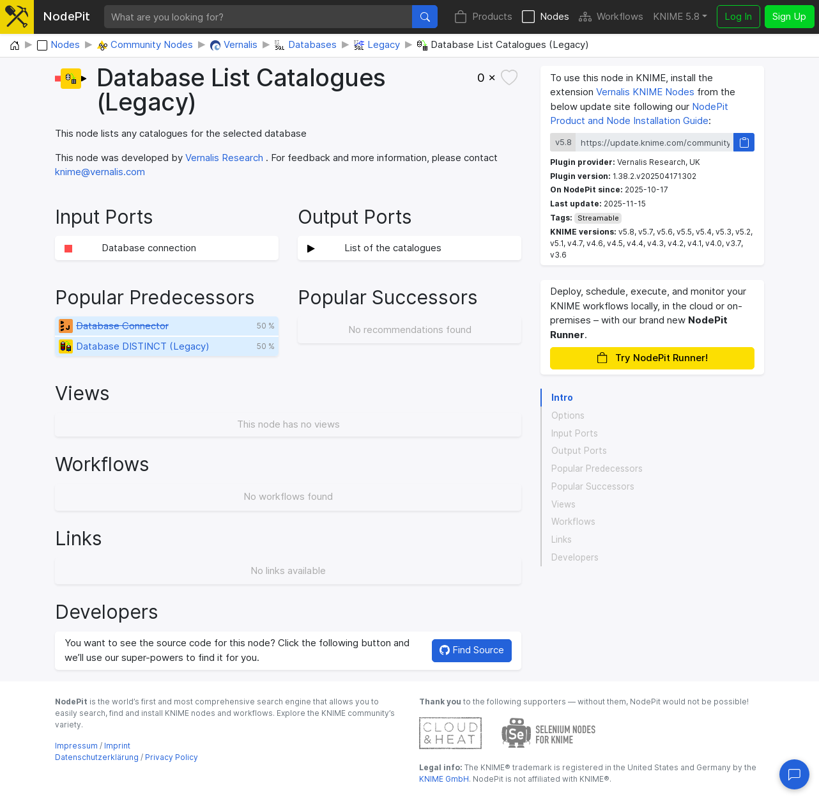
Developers (575, 557)
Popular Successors (592, 486)
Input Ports (574, 433)
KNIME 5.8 (676, 16)
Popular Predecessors (597, 468)
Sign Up (789, 16)
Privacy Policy (171, 757)
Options (568, 415)
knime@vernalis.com (100, 172)
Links (561, 539)
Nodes (545, 17)
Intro (562, 397)
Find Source (472, 650)
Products (483, 17)
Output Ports (579, 451)
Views (563, 504)
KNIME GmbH (444, 779)
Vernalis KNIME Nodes (645, 92)
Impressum (76, 745)
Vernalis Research (224, 157)
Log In (738, 16)
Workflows (611, 17)
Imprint (117, 745)
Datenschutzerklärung (97, 757)
